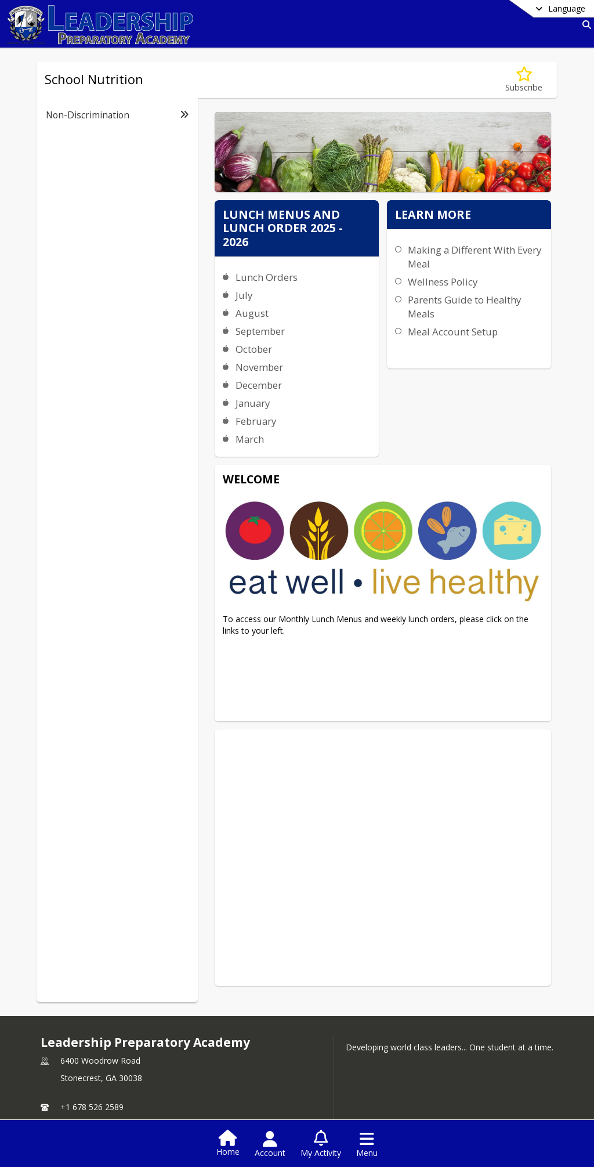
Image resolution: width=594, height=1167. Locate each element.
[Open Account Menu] (270, 1144)
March (248, 439)
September (259, 331)
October (252, 349)
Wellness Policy (368, 394)
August (250, 313)
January (251, 403)
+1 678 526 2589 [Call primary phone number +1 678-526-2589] (92, 1073)
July (242, 295)
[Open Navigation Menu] (367, 1144)
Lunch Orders (265, 277)
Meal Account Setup (378, 443)
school (65, 1115)
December (257, 385)
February (254, 421)
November (258, 367)
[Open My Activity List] (320, 1144)
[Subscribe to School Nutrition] (523, 80)
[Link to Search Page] (584, 24)
